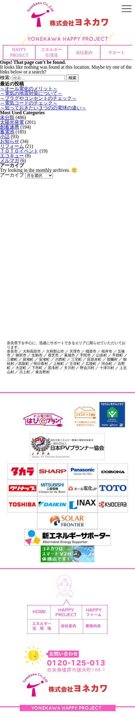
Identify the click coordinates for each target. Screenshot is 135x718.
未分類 (7, 117)
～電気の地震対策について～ (31, 93)
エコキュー (12, 155)
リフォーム (12, 146)
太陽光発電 (12, 122)
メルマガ (9, 160)
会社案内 (84, 52)
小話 (5, 136)
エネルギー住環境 (51, 52)
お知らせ (9, 141)
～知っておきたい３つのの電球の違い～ (43, 107)
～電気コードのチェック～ (28, 103)
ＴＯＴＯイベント (19, 150)
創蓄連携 (9, 127)
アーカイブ (12, 174)
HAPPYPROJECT (19, 52)
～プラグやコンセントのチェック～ (38, 98)
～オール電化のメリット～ (28, 88)
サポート (116, 52)
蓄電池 (7, 131)
